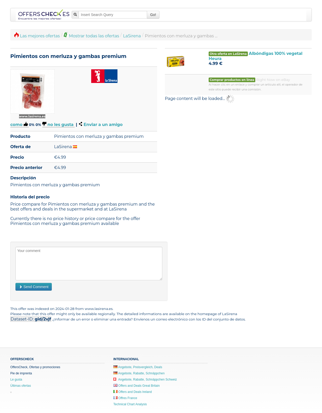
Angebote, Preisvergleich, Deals (137, 367)
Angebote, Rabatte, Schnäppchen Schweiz (145, 379)
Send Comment (33, 287)
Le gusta (16, 379)
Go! (153, 15)
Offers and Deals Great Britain (136, 385)
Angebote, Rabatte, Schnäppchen (139, 373)
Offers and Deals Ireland (132, 392)
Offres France (125, 398)
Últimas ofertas (20, 385)
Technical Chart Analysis (130, 404)
